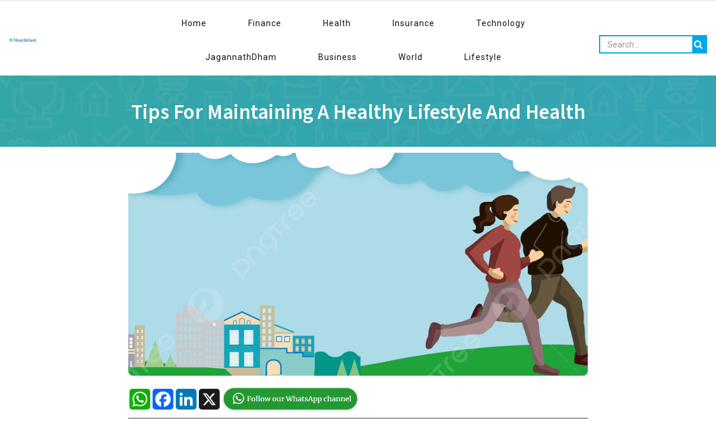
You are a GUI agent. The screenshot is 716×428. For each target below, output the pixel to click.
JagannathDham (403, 23)
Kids (210, 51)
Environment (652, 51)
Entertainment (340, 51)
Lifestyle (552, 23)
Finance (188, 23)
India (539, 51)
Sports (169, 51)
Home (149, 23)
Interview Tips (266, 51)
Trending (492, 51)
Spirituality (588, 51)
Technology (332, 23)
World (511, 23)
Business (468, 23)
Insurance (276, 23)
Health (230, 23)
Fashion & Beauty (422, 51)
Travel (123, 51)
